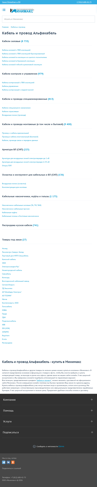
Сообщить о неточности (48, 446)
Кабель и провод (18, 27)
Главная (5, 27)
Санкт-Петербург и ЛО (11, 2)
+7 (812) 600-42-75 (84, 2)
